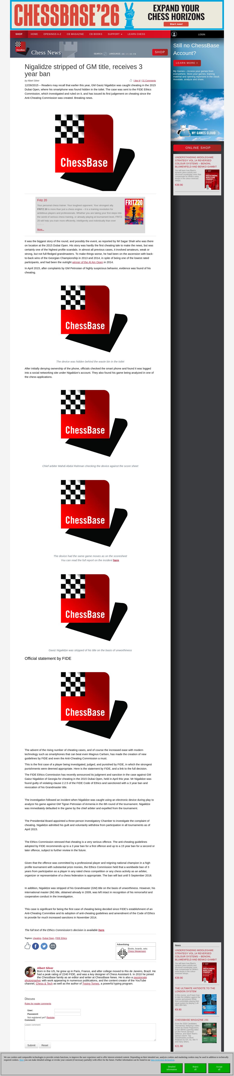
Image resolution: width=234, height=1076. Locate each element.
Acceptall (219, 1068)
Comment (30, 1020)
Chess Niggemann (137, 951)
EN (127, 54)
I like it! (137, 80)
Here (22, 1060)
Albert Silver (45, 968)
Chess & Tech (44, 983)
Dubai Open (48, 938)
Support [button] (115, 34)
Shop (19, 34)
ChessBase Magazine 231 (192, 1019)
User (29, 1010)
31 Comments (149, 80)
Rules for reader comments (38, 1003)
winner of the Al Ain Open (87, 262)
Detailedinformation (172, 1068)
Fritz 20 (42, 200)
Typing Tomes (90, 983)
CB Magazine (75, 34)
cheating (37, 938)
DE (123, 54)
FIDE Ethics (61, 938)
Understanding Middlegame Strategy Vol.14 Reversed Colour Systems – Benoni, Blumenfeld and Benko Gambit (196, 955)
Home (34, 34)
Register (51, 1017)
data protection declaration (162, 1060)
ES (131, 54)
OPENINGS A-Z (52, 34)
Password (32, 1014)
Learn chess (136, 34)
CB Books (95, 34)
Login (201, 34)
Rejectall (195, 1068)
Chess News (46, 52)
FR (134, 54)
